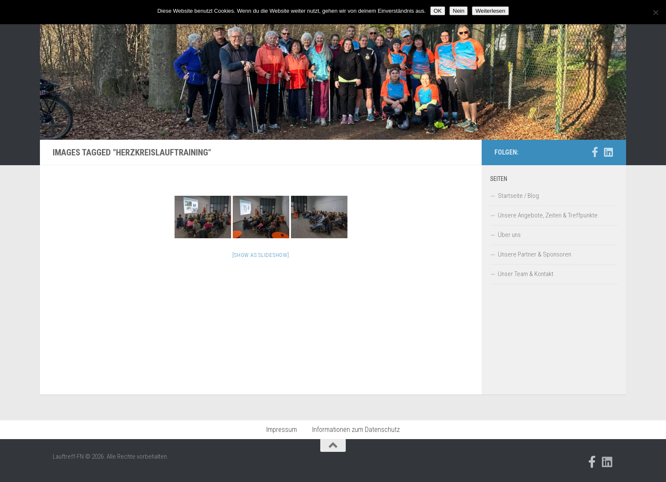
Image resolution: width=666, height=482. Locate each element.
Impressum (281, 430)
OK (438, 11)
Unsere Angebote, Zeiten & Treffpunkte (548, 215)
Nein (458, 11)
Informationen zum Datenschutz (356, 430)
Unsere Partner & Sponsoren (534, 254)
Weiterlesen (490, 11)
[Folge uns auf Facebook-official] (595, 152)
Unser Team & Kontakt (525, 274)
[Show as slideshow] (260, 255)
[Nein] (655, 12)
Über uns (509, 235)
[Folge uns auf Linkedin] (608, 152)
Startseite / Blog (518, 196)
